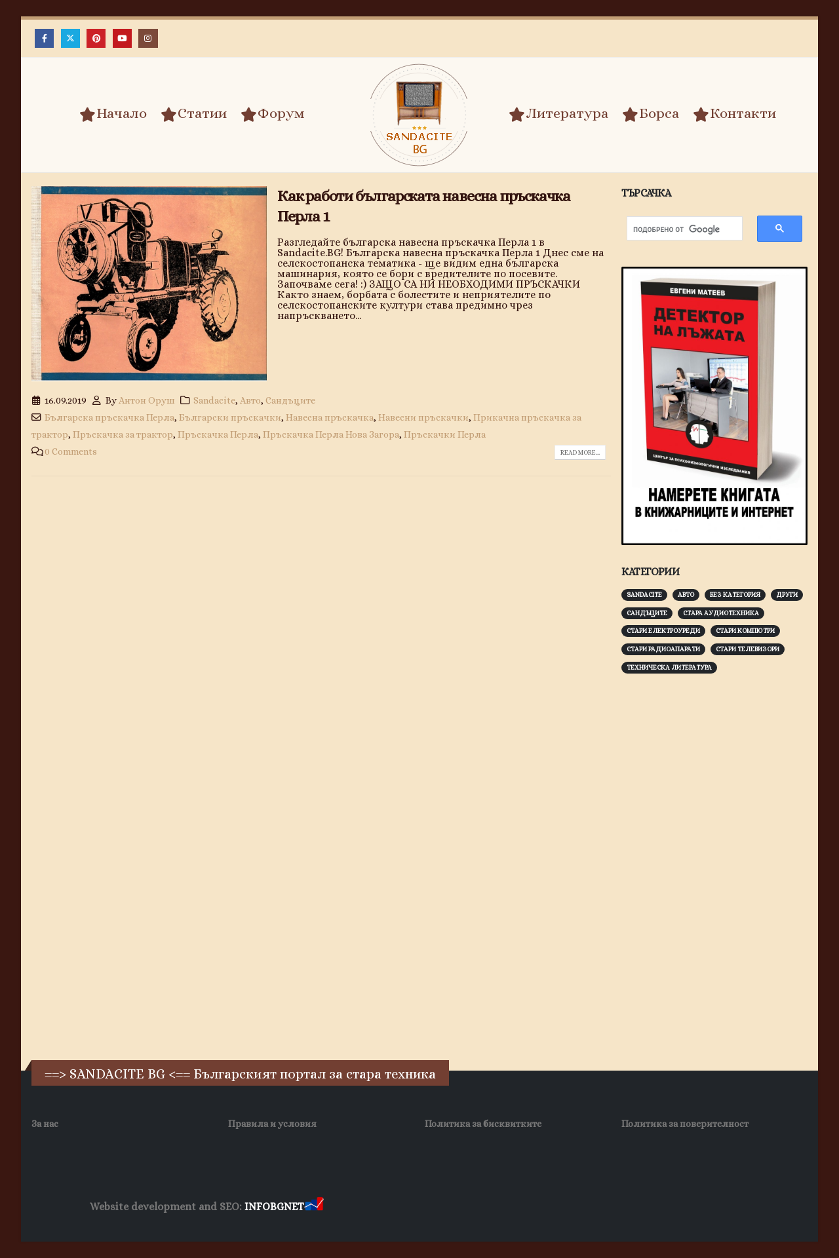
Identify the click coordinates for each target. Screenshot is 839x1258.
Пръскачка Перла (218, 434)
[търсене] (678, 229)
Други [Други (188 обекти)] (787, 594)
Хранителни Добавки (650, 1207)
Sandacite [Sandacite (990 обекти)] (644, 594)
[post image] (149, 283)
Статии (194, 114)
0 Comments (71, 451)
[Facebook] (44, 38)
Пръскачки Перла (445, 434)
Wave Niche (410, 1207)
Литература (558, 114)
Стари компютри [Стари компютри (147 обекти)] (745, 630)
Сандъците (290, 400)
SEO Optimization (557, 1207)
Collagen (725, 1207)
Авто (250, 400)
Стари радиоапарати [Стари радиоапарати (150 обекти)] (663, 649)
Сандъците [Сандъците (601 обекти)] (647, 613)
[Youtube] (122, 38)
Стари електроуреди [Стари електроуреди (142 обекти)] (663, 630)
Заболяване (352, 1207)
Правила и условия (272, 1123)
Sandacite (214, 400)
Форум (273, 114)
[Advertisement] (719, 888)
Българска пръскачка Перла (109, 417)
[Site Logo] (419, 115)
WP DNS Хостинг (477, 1207)
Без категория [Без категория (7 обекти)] (735, 594)
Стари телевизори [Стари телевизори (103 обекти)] (747, 649)
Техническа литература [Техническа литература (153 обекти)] (669, 667)
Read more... (580, 452)
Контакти (734, 114)
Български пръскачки (230, 417)
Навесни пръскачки (423, 417)
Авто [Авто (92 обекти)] (686, 594)
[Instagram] (147, 38)
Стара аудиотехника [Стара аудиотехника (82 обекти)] (721, 613)
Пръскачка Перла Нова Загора (331, 434)
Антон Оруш (147, 400)
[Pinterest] (96, 38)
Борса (650, 114)
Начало (113, 114)
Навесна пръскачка (330, 417)
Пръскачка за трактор (123, 434)
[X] (70, 38)
